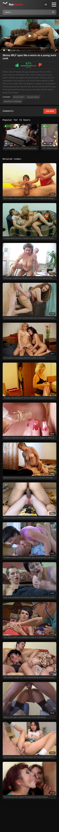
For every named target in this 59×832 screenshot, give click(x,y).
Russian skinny (33, 97)
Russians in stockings (12, 101)
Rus (16, 4)
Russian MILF (18, 97)
